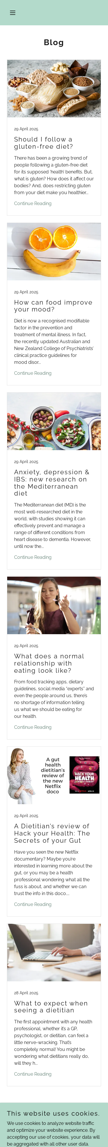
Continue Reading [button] (33, 203)
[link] (54, 138)
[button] (14, 12)
